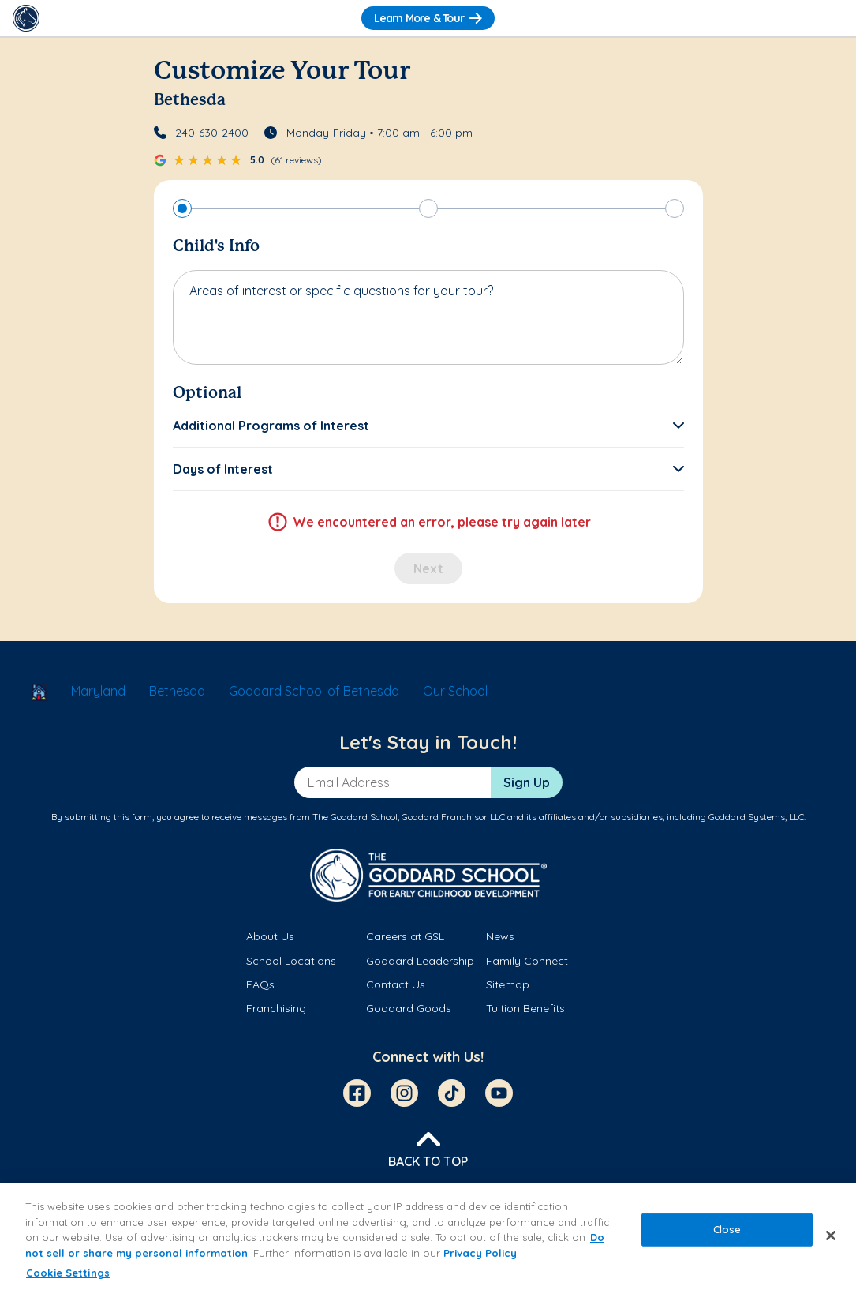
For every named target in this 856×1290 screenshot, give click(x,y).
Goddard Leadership (420, 961)
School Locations (291, 961)
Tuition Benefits (525, 1008)
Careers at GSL (405, 936)
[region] (428, 1236)
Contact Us (395, 984)
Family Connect (527, 961)
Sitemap (507, 984)
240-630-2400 (212, 133)
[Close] (830, 1235)
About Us (270, 936)
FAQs (260, 984)
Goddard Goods (408, 1008)
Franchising (276, 1008)
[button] (428, 425)
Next (428, 568)
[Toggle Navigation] (830, 18)
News (500, 936)
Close (727, 1229)
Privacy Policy (480, 1253)
